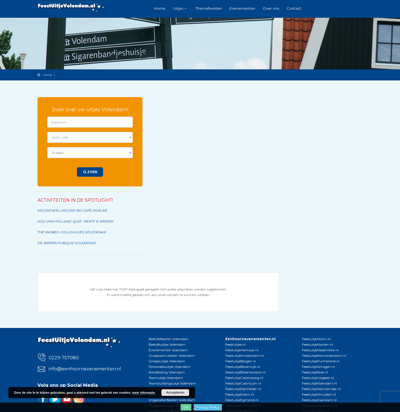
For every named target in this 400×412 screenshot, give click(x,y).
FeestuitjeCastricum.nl (243, 383)
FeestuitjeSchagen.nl (318, 367)
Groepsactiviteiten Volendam (172, 355)
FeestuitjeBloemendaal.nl (245, 372)
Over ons (271, 8)
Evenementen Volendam (168, 350)
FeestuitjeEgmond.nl (241, 400)
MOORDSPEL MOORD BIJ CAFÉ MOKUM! (72, 210)
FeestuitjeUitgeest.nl (318, 378)
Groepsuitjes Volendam (167, 361)
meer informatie (143, 392)
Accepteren (175, 393)
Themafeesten (209, 8)
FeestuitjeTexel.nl (315, 372)
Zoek (90, 172)
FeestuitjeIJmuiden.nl (319, 394)
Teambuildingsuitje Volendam (172, 383)
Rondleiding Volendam (167, 372)
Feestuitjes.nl (235, 344)
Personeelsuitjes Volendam (170, 367)
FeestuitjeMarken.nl (317, 344)
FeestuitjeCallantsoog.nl (244, 378)
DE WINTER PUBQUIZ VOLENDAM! (67, 243)
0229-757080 (64, 357)
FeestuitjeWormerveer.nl (321, 389)
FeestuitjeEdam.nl (239, 394)
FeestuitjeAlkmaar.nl (241, 350)
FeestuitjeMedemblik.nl (320, 350)
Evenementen (242, 8)
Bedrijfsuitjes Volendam (167, 344)
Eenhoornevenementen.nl (250, 339)
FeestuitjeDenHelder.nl (243, 389)
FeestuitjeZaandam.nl (319, 400)
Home (160, 8)
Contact (294, 8)
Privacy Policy (207, 407)
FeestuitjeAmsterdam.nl (244, 355)
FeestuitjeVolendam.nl (319, 383)
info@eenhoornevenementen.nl (85, 368)
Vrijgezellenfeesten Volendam (172, 400)
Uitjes (178, 8)
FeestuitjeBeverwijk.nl (242, 367)
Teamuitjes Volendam (166, 378)
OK (186, 407)
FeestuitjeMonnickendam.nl (324, 355)
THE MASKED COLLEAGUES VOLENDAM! (72, 232)
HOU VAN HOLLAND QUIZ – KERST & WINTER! (76, 221)
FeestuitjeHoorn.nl (316, 339)
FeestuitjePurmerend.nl (320, 361)
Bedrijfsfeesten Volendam (168, 339)
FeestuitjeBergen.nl (240, 361)
